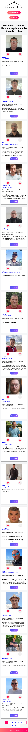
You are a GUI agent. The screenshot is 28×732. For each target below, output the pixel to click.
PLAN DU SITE (16, 730)
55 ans (9, 315)
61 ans (9, 615)
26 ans (18, 272)
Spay (3, 58)
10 (18, 725)
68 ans (7, 58)
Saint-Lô (4, 230)
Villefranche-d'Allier (7, 444)
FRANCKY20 (5, 699)
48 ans (11, 101)
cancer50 (4, 228)
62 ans (8, 529)
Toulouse (4, 315)
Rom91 (4, 442)
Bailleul (4, 529)
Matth (3, 571)
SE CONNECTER (14, 17)
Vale (3, 271)
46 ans (16, 144)
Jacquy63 (4, 528)
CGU (10, 730)
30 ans (8, 401)
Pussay (4, 401)
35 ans (15, 444)
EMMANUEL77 (6, 185)
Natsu (3, 400)
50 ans (10, 358)
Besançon (4, 187)
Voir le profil (14, 73)
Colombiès (5, 658)
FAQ (7, 730)
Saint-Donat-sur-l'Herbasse (9, 272)
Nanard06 (4, 57)
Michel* (4, 100)
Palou (3, 143)
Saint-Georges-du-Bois (8, 144)
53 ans (10, 658)
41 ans (16, 572)
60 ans (9, 230)
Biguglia (4, 701)
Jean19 (4, 314)
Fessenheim (5, 101)
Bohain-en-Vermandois (8, 572)
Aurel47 (4, 485)
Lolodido (4, 614)
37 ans (10, 487)
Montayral (4, 487)
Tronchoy (4, 615)
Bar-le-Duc (4, 358)
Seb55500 (4, 357)
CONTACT (24, 730)
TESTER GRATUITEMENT (14, 12)
